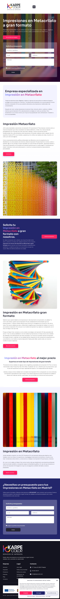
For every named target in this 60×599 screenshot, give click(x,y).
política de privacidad (19, 68)
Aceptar (25, 593)
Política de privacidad (40, 596)
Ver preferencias (51, 593)
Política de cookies (31, 596)
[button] (57, 580)
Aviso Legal (48, 596)
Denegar (38, 593)
